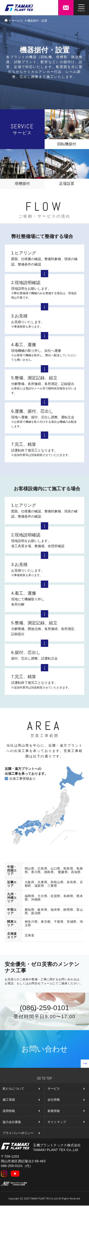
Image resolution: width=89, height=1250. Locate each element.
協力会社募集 (21, 1122)
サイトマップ (65, 1122)
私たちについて (21, 1088)
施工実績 (21, 1099)
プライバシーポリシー (21, 1133)
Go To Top (44, 1078)
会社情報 (65, 1099)
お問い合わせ (55, 1056)
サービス (17, 20)
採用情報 (21, 1111)
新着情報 (65, 1111)
